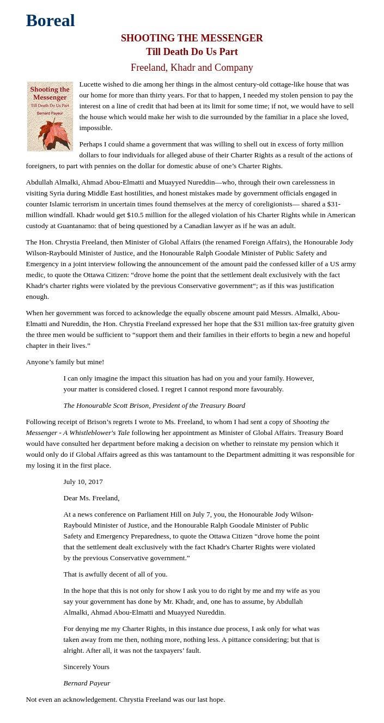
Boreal (50, 20)
